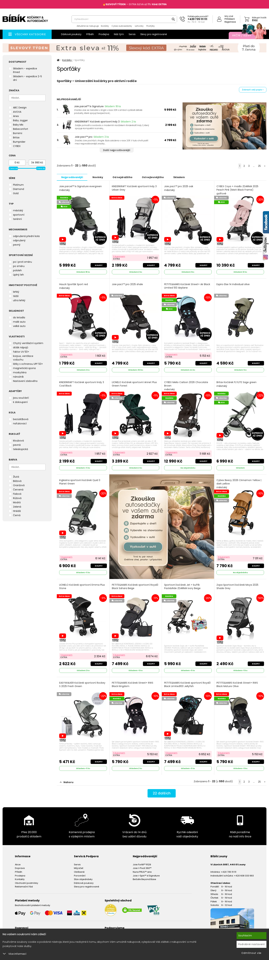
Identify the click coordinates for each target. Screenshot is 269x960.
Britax (16, 137)
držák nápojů (20, 347)
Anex (16, 116)
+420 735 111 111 (197, 19)
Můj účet (229, 16)
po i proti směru (22, 262)
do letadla (19, 317)
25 (259, 166)
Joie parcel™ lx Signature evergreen (80, 188)
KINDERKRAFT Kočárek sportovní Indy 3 (97, 121)
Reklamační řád (24, 886)
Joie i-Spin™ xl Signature (146, 875)
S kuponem (119, 256)
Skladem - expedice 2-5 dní (27, 78)
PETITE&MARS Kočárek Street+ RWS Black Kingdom (132, 684)
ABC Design (20, 107)
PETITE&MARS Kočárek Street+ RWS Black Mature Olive (237, 684)
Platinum (18, 184)
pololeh (17, 270)
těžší (16, 296)
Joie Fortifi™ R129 (142, 864)
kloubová (18, 440)
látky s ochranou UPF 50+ (28, 364)
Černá (16, 515)
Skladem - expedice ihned (25, 70)
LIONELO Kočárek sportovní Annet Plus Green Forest (134, 384)
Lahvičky (139, 25)
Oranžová (19, 485)
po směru (19, 266)
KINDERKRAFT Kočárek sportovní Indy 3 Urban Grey (134, 188)
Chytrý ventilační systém (28, 343)
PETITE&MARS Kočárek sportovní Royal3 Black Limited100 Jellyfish (187, 684)
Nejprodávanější (72, 177)
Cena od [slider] (13, 168)
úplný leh (18, 274)
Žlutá (16, 476)
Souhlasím (245, 935)
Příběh (90, 34)
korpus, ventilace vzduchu (23, 357)
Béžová (17, 481)
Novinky (98, 177)
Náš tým (119, 34)
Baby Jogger (20, 120)
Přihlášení (230, 18)
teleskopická (20, 449)
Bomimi (17, 133)
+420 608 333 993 (244, 875)
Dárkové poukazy (71, 34)
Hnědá (17, 511)
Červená (18, 489)
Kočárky (105, 25)
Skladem (180, 177)
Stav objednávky (83, 879)
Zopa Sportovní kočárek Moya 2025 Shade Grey (238, 586)
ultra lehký (19, 300)
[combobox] (124, 19)
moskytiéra (19, 372)
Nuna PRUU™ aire (142, 871)
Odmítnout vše (251, 953)
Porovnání (79, 875)
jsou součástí (21, 398)
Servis (132, 34)
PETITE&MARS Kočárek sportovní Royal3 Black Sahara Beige (135, 586)
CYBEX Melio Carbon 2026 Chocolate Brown (186, 386)
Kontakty (20, 879)
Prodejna (104, 34)
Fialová (17, 494)
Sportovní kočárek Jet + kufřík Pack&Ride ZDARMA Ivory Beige (182, 586)
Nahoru (66, 782)
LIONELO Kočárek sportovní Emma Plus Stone (82, 586)
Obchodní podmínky (26, 882)
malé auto (19, 321)
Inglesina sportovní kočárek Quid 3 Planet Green (79, 481)
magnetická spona (24, 368)
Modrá (17, 502)
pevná (17, 445)
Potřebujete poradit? (198, 16)
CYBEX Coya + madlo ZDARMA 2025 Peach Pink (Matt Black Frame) (238, 190)
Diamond (18, 189)
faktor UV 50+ (21, 351)
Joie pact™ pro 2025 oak (178, 188)
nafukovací (20, 423)
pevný (16, 244)
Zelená (17, 506)
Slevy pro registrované (153, 34)
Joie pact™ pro (83, 137)
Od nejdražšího (123, 177)
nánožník (18, 376)
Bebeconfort (20, 129)
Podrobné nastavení (251, 944)
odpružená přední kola (26, 236)
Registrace (230, 21)
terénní (17, 219)
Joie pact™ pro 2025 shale (127, 284)
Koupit (99, 265)
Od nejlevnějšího (154, 177)
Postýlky (150, 25)
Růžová (17, 498)
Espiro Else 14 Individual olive (233, 284)
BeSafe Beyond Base (144, 879)
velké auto (19, 326)
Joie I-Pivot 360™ (142, 868)
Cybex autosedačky (122, 25)
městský (18, 210)
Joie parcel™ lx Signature (89, 106)
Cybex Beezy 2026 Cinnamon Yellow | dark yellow (239, 483)
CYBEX (17, 146)
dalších (162, 793)
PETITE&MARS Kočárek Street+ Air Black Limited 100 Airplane (187, 286)
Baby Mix (18, 124)
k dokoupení (20, 402)
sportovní (18, 214)
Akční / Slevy (246, 35)
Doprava (20, 868)
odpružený (19, 240)
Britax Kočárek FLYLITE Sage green (237, 384)
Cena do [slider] (41, 168)
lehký (16, 292)
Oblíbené (79, 871)
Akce (18, 864)
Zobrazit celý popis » (253, 89)
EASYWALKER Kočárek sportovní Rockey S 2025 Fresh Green (82, 684)
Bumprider (19, 142)
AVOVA (17, 112)
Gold (16, 193)
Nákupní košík (259, 17)
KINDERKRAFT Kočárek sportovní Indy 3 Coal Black (81, 384)
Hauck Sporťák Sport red (73, 286)
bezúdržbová (20, 419)
